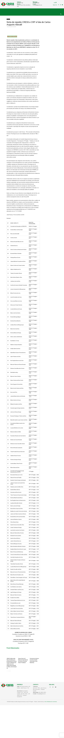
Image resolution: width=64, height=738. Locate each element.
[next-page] (10, 704)
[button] (60, 14)
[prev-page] (7, 704)
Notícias (8, 19)
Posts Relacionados (13, 681)
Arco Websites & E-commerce (51, 734)
